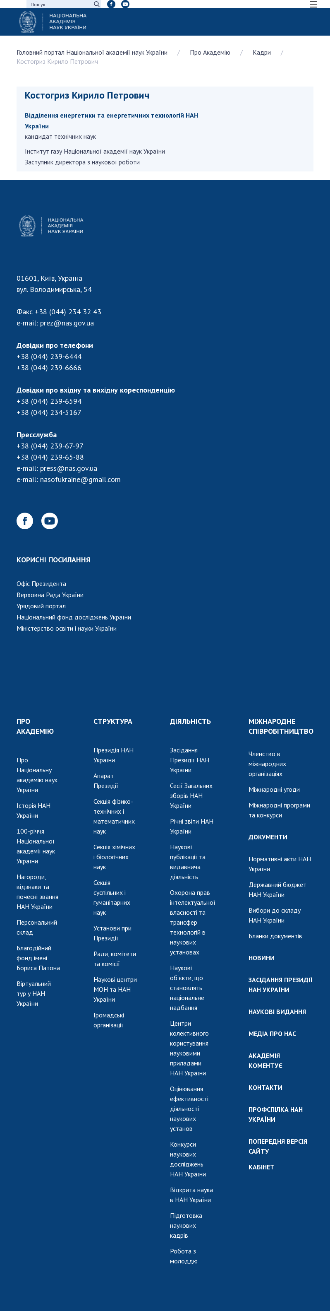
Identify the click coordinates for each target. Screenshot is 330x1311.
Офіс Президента (41, 583)
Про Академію (210, 52)
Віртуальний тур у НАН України (34, 993)
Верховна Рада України (50, 594)
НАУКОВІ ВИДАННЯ (277, 1011)
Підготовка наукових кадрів (186, 1225)
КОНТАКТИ (265, 1087)
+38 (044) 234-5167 (49, 412)
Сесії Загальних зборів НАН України (191, 795)
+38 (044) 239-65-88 (50, 457)
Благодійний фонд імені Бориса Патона (38, 958)
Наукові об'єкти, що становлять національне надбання (187, 988)
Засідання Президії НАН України (189, 760)
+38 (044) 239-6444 (49, 356)
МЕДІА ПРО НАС (272, 1033)
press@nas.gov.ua (68, 468)
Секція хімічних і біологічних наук (114, 857)
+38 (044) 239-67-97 (50, 446)
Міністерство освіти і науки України (67, 628)
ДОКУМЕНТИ (268, 837)
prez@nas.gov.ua (67, 323)
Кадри (262, 52)
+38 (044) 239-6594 (49, 401)
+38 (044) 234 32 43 (68, 311)
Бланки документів (275, 936)
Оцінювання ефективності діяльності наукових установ (189, 1108)
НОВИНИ (262, 958)
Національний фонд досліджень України (74, 617)
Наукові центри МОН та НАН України (115, 989)
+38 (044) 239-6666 (49, 367)
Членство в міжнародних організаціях (267, 763)
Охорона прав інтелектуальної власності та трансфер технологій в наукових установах (192, 922)
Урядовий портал (41, 606)
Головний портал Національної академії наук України (92, 52)
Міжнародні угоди (274, 789)
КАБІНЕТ (262, 1167)
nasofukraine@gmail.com (80, 479)
